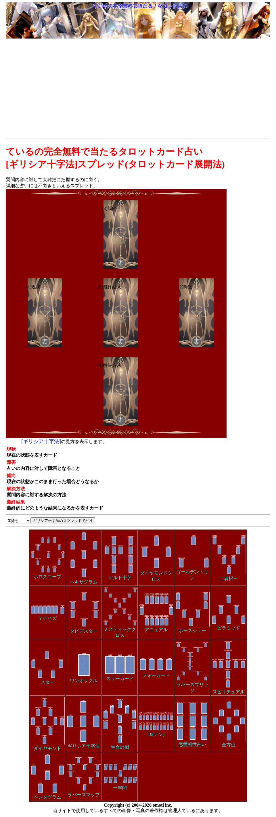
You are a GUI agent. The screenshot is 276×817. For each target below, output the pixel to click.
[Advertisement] (138, 83)
